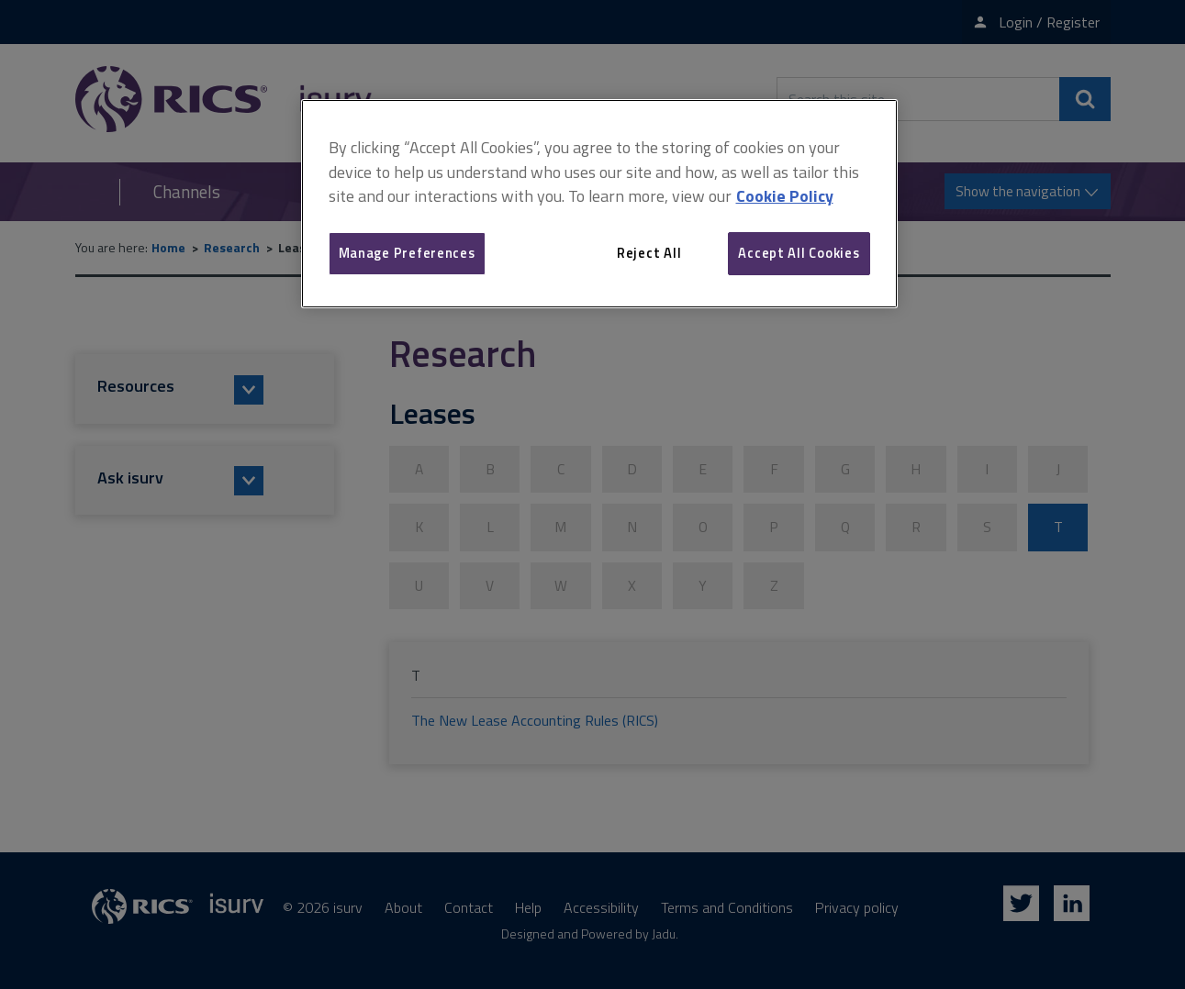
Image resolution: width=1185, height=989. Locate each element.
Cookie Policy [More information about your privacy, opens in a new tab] (784, 195)
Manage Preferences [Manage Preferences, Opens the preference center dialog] (407, 252)
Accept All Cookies (798, 252)
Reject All (649, 252)
